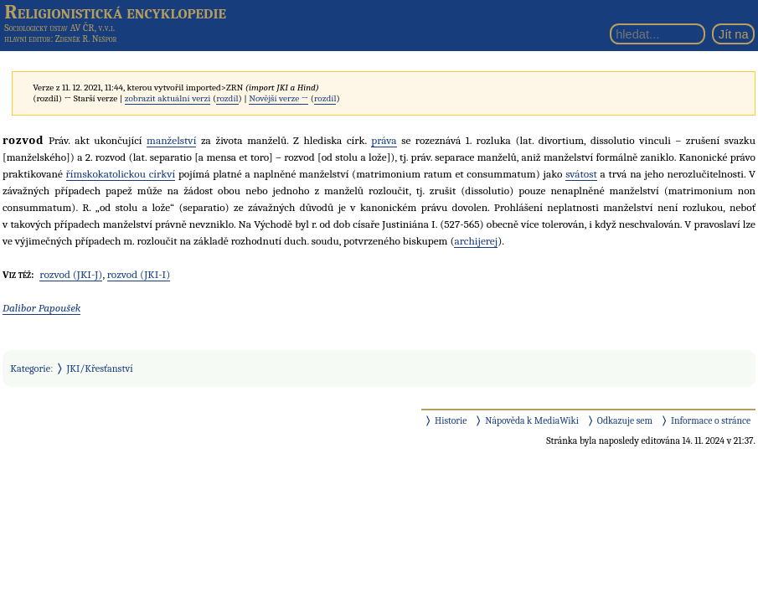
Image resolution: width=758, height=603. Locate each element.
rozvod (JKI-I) (139, 274)
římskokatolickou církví (121, 174)
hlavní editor (27, 39)
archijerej (476, 240)
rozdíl (227, 98)
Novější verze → (278, 98)
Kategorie (30, 368)
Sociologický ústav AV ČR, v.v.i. (59, 28)
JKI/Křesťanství (100, 368)
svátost (581, 174)
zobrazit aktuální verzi (168, 98)
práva (383, 140)
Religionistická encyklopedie (115, 11)
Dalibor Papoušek (41, 308)
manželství (171, 140)
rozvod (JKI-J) (70, 274)
